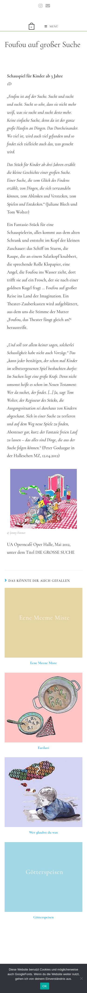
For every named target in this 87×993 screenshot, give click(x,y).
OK (44, 986)
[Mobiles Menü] (51, 26)
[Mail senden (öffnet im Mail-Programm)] (47, 5)
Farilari (43, 747)
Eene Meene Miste (43, 663)
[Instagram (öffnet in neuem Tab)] (40, 5)
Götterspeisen (43, 917)
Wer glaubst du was (43, 832)
